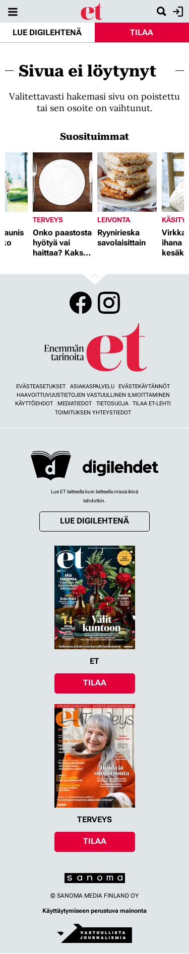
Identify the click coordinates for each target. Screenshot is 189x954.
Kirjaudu (176, 12)
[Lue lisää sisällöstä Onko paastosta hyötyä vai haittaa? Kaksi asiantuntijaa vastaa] (62, 182)
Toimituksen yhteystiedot (93, 412)
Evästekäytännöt (144, 386)
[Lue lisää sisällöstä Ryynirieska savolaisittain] (127, 182)
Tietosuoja (112, 403)
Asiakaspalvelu (92, 386)
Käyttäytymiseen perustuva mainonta (94, 910)
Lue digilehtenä (47, 32)
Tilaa (141, 32)
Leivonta (113, 220)
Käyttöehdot (34, 403)
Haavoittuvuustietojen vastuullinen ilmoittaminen (93, 395)
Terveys (48, 220)
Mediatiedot (74, 403)
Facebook (81, 303)
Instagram (109, 303)
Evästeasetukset (41, 386)
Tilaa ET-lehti (152, 403)
